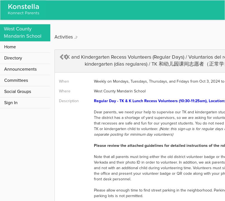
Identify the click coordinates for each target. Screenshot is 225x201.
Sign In (11, 102)
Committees (16, 80)
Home (10, 47)
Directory (13, 58)
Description (69, 101)
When (64, 81)
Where (64, 91)
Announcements (20, 69)
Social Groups (17, 91)
